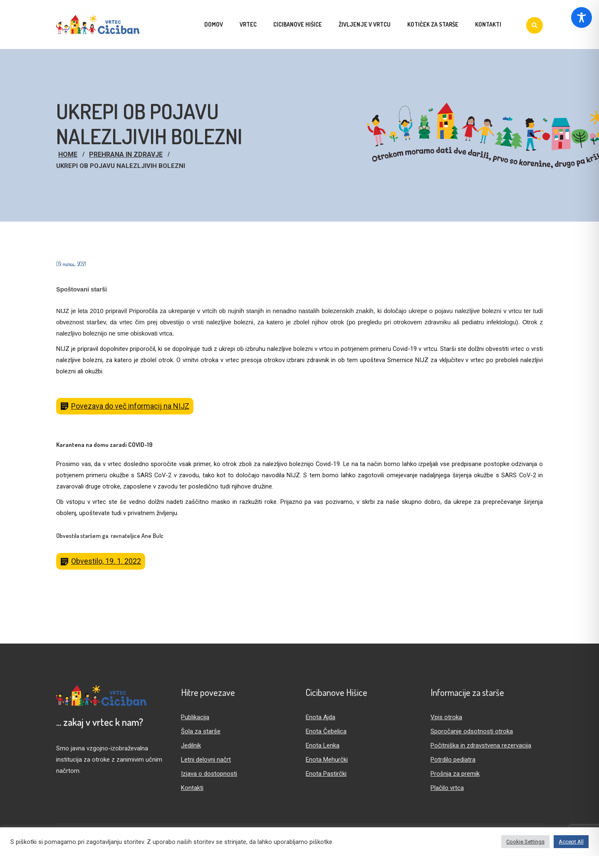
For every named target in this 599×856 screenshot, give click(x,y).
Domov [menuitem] (213, 24)
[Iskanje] (534, 25)
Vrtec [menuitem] (248, 24)
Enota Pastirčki (326, 773)
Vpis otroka (446, 717)
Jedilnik (191, 745)
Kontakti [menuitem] (488, 24)
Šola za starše (200, 731)
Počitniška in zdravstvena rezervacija (481, 745)
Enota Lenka (322, 745)
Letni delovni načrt (206, 759)
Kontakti (192, 788)
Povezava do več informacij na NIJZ (130, 406)
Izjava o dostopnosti (209, 773)
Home (67, 154)
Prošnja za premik (455, 773)
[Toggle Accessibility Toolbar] (581, 17)
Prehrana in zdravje (126, 154)
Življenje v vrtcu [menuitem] (365, 24)
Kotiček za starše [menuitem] (432, 24)
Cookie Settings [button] (525, 842)
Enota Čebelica (326, 731)
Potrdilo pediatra (453, 759)
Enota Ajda (320, 717)
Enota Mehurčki (327, 759)
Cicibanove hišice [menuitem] (297, 24)
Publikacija (195, 717)
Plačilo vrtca (447, 788)
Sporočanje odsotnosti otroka (472, 731)
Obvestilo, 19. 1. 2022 (106, 561)
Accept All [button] (571, 842)
